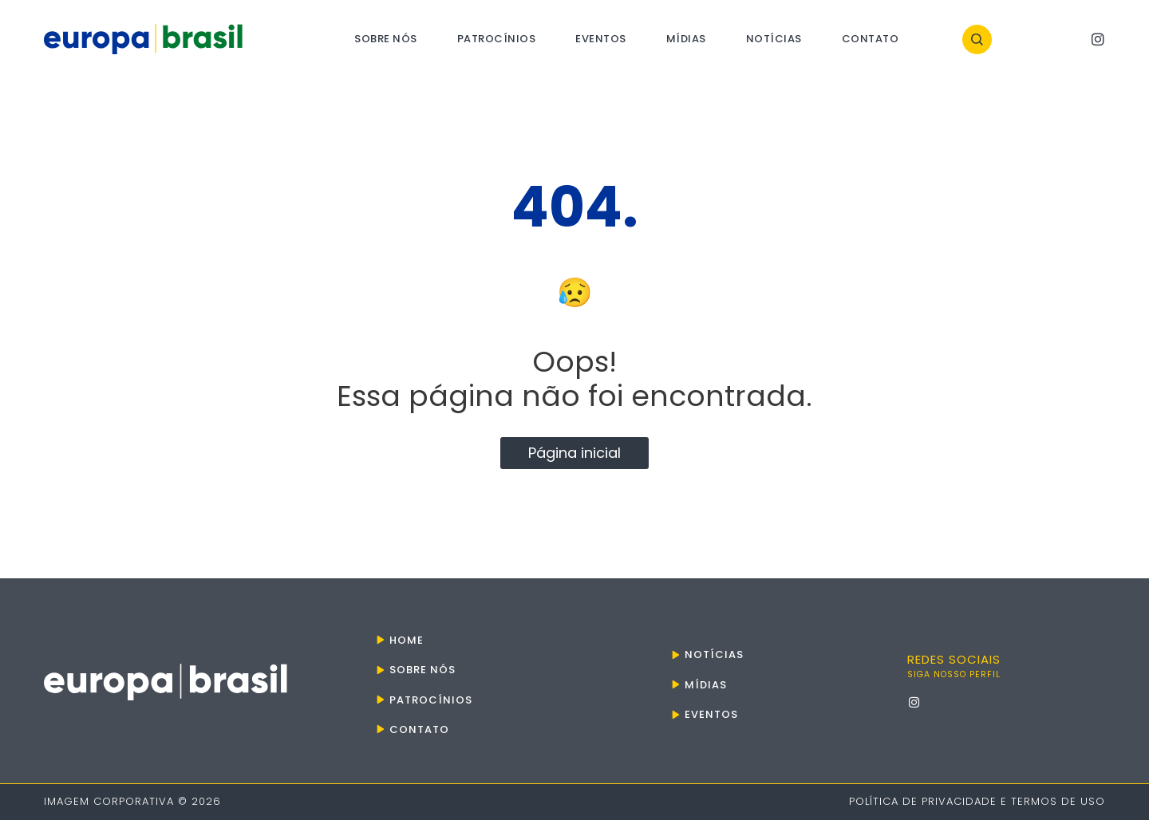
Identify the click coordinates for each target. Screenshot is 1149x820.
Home (406, 640)
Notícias (774, 38)
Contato (870, 38)
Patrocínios (496, 38)
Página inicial (574, 453)
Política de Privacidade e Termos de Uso (977, 801)
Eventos (600, 38)
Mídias (686, 38)
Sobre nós (385, 38)
